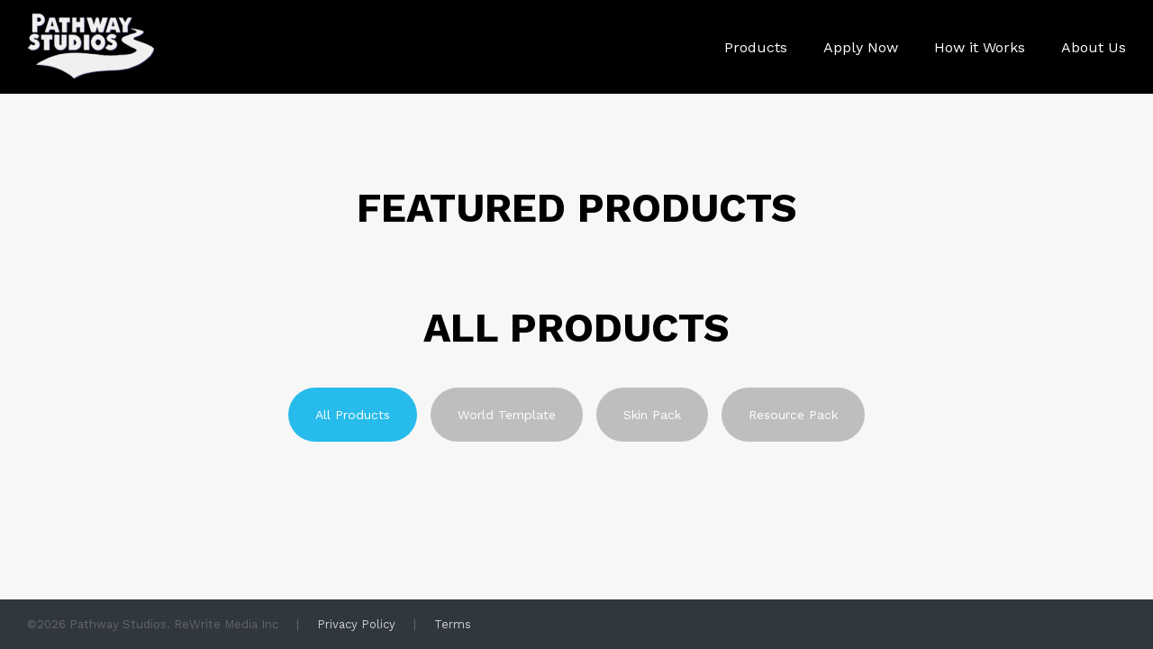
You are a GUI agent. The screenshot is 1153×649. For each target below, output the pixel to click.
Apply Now (860, 47)
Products (755, 47)
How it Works (979, 47)
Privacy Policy (356, 624)
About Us (1093, 47)
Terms (452, 624)
